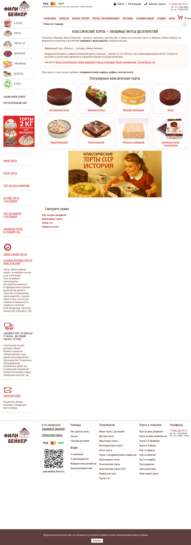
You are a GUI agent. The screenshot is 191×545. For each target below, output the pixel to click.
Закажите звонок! (53, 429)
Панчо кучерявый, (106, 62)
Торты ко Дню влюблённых (153, 436)
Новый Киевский (59, 141)
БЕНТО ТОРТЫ (10, 173)
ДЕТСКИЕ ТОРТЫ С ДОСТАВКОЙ (11, 200)
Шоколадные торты (52, 218)
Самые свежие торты (15, 254)
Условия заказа (145, 18)
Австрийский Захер (59, 109)
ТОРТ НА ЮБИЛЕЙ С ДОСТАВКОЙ (12, 215)
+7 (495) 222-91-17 (178, 4)
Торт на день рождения (54, 215)
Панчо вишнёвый (86, 62)
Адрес (172, 18)
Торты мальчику (147, 468)
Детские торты (106, 436)
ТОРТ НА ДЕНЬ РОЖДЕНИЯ (16, 185)
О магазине (50, 18)
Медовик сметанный (133, 109)
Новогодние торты (149, 473)
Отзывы (161, 18)
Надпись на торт (50, 226)
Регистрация (134, 3)
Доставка (127, 18)
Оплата (74, 436)
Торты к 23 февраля (149, 440)
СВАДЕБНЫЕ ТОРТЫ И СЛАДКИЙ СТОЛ (13, 230)
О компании (77, 454)
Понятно (97, 540)
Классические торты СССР (112, 468)
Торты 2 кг (47, 222)
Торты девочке (146, 464)
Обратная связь (12, 395)
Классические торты (109, 464)
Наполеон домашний (133, 141)
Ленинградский (96, 141)
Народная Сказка (96, 109)
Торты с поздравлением (106, 18)
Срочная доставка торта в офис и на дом (17, 262)
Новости (64, 18)
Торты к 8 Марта (147, 445)
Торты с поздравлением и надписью (118, 454)
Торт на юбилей (147, 454)
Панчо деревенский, (126, 62)
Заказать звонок (157, 3)
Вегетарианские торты (111, 445)
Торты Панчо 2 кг (146, 62)
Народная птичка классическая (170, 142)
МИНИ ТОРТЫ (10, 160)
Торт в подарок (147, 450)
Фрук (102, 440)
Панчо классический (66, 62)
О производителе (80, 458)
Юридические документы (84, 463)
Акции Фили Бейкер (14, 96)
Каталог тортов (80, 18)
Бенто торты (105, 450)
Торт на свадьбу (147, 459)
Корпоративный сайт (15, 103)
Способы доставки (80, 440)
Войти (121, 3)
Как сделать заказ (80, 431)
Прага (170, 109)
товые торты (111, 440)
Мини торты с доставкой (111, 431)
